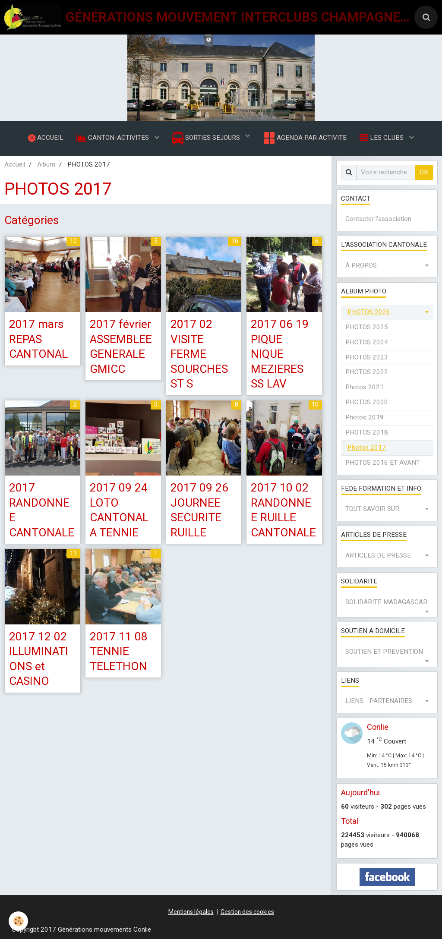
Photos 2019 (364, 417)
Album (46, 164)
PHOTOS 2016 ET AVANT (382, 462)
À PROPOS (361, 266)
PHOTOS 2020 (366, 402)
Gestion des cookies (247, 911)
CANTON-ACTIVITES (113, 138)
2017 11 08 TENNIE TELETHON (119, 651)
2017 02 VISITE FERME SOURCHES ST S (199, 354)
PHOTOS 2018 (366, 432)
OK (424, 172)
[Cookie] (18, 921)
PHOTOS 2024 (366, 342)
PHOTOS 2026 (368, 312)
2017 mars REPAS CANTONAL (38, 339)
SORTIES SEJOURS (207, 138)
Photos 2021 (364, 387)
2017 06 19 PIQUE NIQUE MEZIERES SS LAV (280, 354)
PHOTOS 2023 (366, 357)
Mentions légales (191, 911)
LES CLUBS (382, 138)
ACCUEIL (45, 138)
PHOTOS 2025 (366, 327)
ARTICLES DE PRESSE (378, 556)
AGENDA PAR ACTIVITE (304, 138)
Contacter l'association (378, 219)
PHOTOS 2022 (366, 372)
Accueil (14, 164)
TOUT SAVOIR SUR (372, 509)
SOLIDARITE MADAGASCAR (386, 602)
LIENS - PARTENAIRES (378, 701)
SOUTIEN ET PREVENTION (384, 651)
